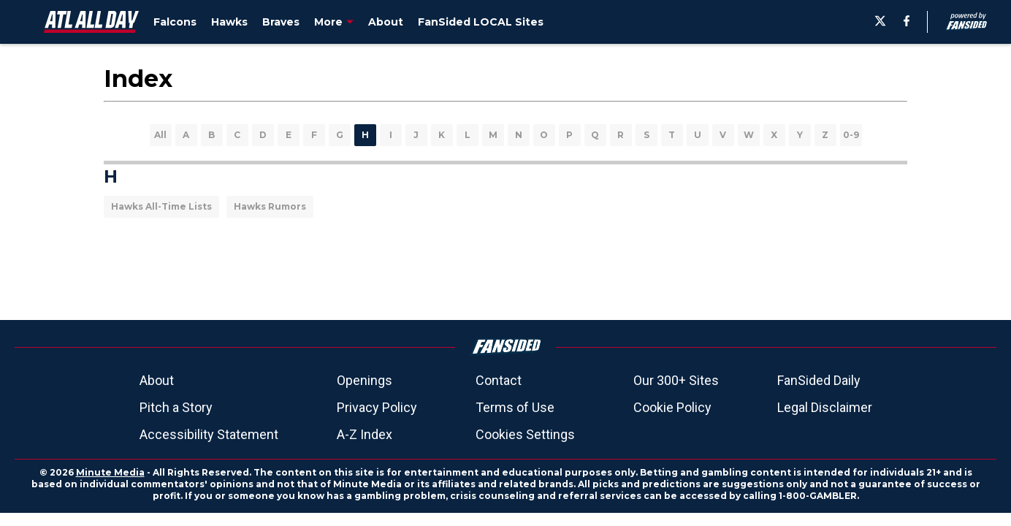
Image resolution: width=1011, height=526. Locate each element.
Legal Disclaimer (824, 407)
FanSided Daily (819, 380)
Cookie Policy (672, 407)
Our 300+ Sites (676, 380)
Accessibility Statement (209, 434)
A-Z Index (364, 434)
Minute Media (110, 472)
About (157, 380)
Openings (364, 380)
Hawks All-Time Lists (161, 206)
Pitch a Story (176, 407)
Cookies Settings (525, 434)
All (160, 134)
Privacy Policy (377, 407)
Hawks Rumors (270, 206)
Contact (499, 380)
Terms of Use (515, 407)
